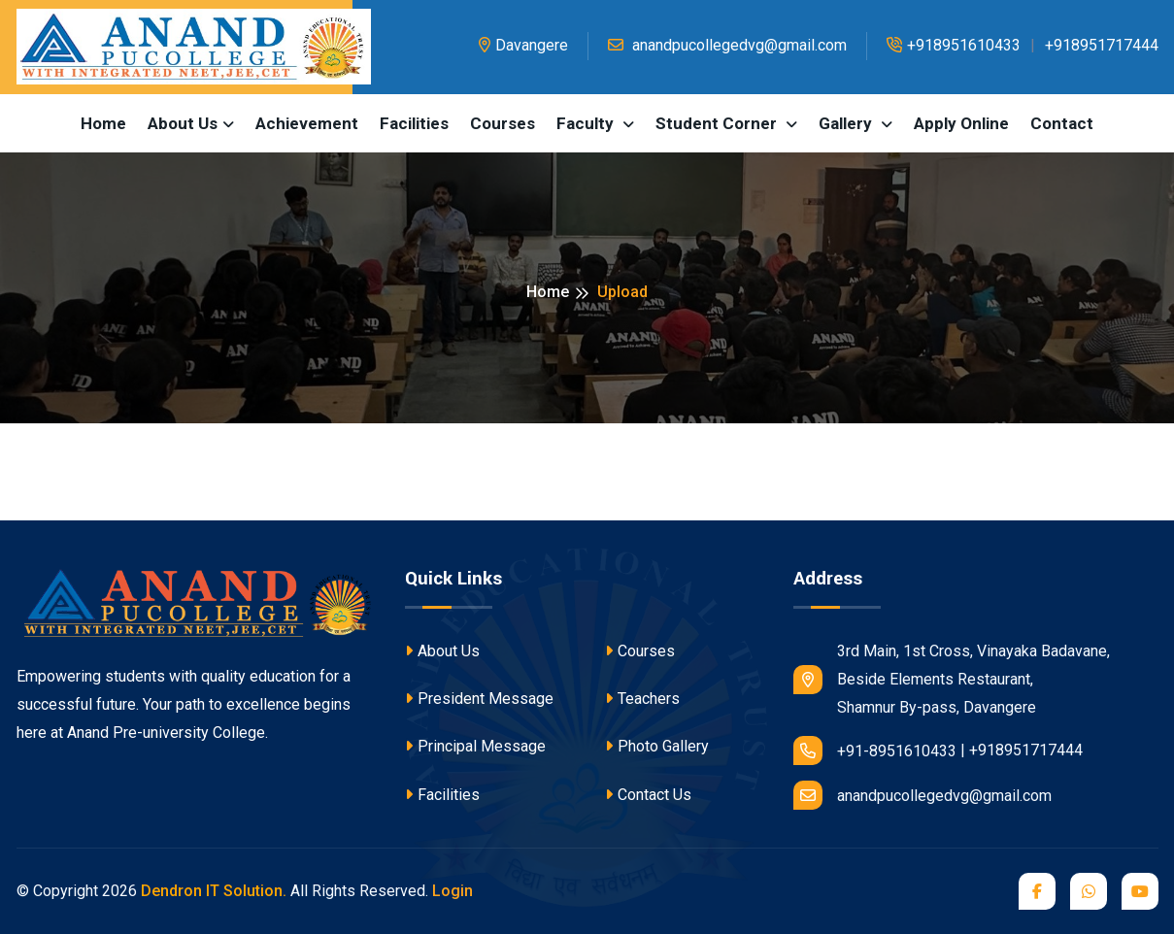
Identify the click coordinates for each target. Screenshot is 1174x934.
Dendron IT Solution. (213, 891)
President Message (479, 698)
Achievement (306, 123)
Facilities (414, 123)
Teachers (642, 698)
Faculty (587, 123)
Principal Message (475, 746)
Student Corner (718, 123)
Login (452, 891)
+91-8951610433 (874, 750)
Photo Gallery (657, 746)
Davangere (523, 45)
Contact (1061, 123)
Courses (502, 123)
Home (103, 123)
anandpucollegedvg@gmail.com (727, 45)
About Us (442, 651)
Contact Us (648, 794)
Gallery (847, 123)
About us (183, 123)
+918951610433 (954, 45)
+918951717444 (1101, 45)
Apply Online (961, 123)
